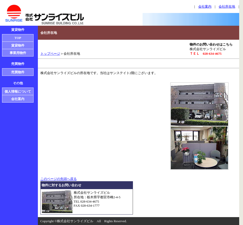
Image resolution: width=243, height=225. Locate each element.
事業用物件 (18, 53)
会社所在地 (227, 6)
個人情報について (18, 91)
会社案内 (204, 6)
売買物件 (17, 72)
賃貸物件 (17, 45)
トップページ (50, 53)
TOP (17, 38)
